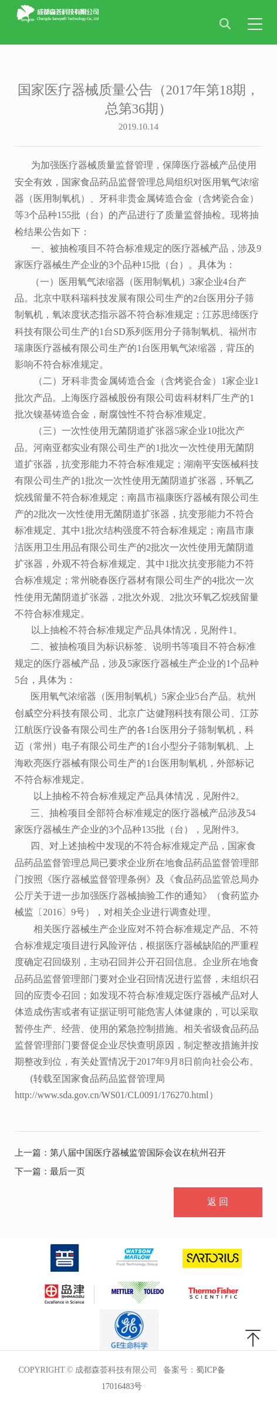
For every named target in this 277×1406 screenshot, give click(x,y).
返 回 (217, 1201)
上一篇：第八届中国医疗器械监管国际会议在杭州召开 (120, 1152)
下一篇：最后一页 (50, 1171)
